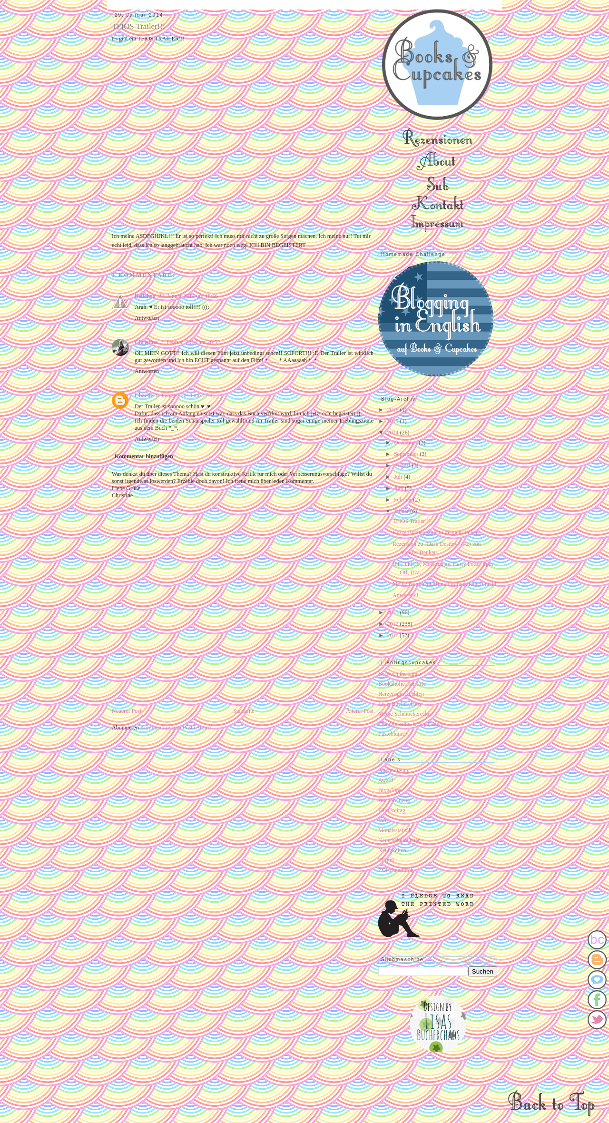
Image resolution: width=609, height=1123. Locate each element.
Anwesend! (406, 595)
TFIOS (386, 860)
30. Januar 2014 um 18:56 (188, 296)
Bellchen (145, 296)
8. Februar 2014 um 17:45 (186, 395)
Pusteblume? (392, 733)
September (407, 454)
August (403, 465)
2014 (393, 432)
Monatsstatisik (395, 830)
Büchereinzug (394, 800)
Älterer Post (359, 711)
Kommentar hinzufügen (144, 456)
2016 (393, 409)
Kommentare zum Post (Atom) (175, 727)
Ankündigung (394, 770)
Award (385, 780)
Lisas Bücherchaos (399, 703)
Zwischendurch (395, 870)
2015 (393, 421)
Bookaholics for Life (402, 683)
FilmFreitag (391, 810)
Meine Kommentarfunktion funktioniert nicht (444, 584)
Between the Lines (399, 673)
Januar (402, 511)
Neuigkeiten (392, 850)
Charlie (144, 395)
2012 (393, 624)
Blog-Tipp (390, 790)
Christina (146, 342)
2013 (393, 612)
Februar (403, 499)
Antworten (147, 318)
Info (383, 820)
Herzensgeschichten (401, 693)
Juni (399, 488)
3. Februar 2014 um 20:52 (190, 342)
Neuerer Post (126, 711)
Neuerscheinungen (399, 840)
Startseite (244, 711)
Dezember (406, 442)
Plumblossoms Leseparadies (410, 723)
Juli (398, 476)
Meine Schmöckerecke (404, 713)
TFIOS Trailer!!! (412, 521)
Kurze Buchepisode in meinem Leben (436, 532)
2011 (393, 635)
